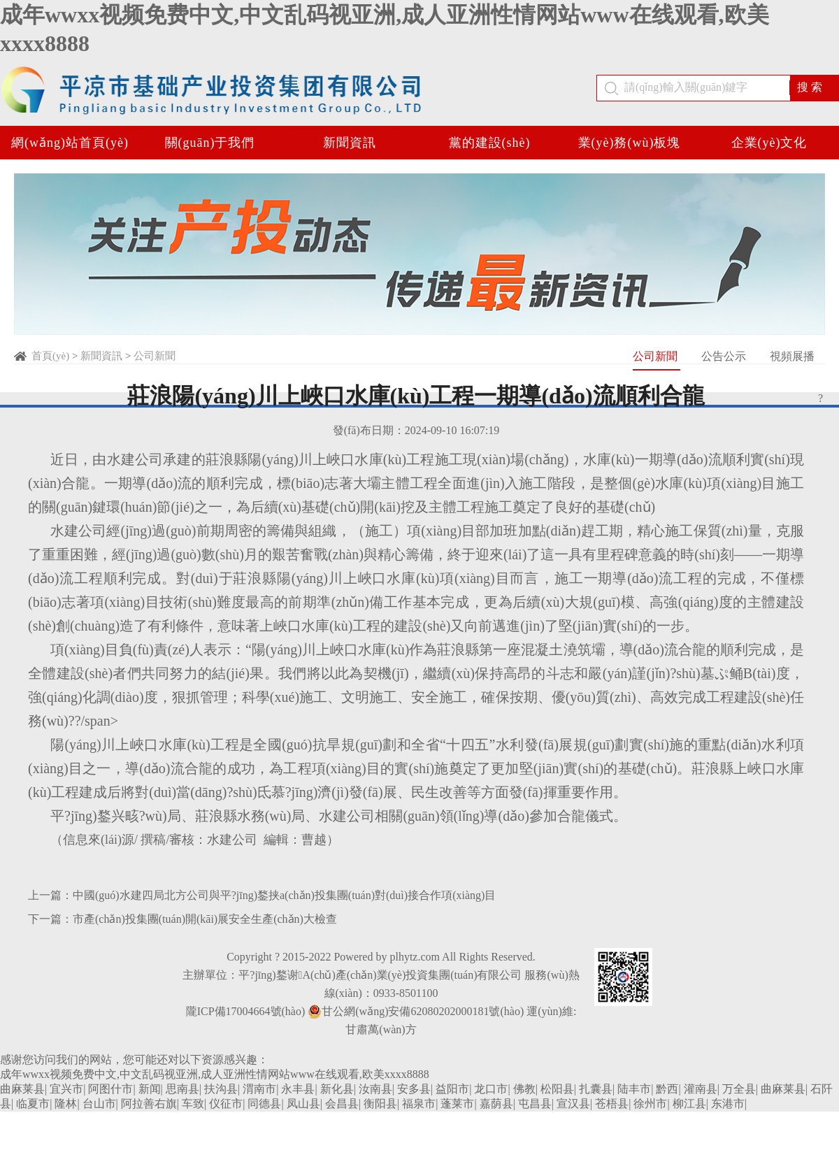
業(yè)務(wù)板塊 (629, 143)
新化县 (337, 1089)
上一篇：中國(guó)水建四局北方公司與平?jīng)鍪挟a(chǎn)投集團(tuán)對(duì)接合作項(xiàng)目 (262, 895)
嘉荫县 (496, 1103)
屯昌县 (535, 1103)
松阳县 (557, 1089)
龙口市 (491, 1089)
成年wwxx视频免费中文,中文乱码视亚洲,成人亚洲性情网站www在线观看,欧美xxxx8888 (214, 1074)
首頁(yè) (50, 355)
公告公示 (725, 356)
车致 (193, 1103)
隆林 (66, 1103)
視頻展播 (792, 356)
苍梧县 (612, 1103)
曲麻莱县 (22, 1089)
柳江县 (689, 1103)
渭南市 (259, 1089)
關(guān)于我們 (210, 143)
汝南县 (375, 1089)
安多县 (414, 1089)
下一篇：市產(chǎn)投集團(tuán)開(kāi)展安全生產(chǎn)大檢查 (182, 919)
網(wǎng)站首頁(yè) (70, 143)
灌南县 (700, 1089)
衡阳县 (380, 1103)
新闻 (149, 1089)
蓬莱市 (457, 1103)
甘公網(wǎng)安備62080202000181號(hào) (416, 1012)
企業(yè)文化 (769, 143)
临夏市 (33, 1103)
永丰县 (298, 1089)
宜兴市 (66, 1089)
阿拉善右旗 (149, 1103)
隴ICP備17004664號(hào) (246, 1011)
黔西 (667, 1089)
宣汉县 (573, 1103)
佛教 (524, 1089)
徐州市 (650, 1103)
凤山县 (303, 1103)
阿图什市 (110, 1089)
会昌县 (342, 1103)
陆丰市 (634, 1089)
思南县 (182, 1089)
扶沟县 (221, 1089)
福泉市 (419, 1103)
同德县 (264, 1103)
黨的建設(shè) (490, 143)
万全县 (739, 1089)
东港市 (728, 1103)
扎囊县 (595, 1089)
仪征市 (226, 1103)
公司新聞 (154, 355)
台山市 (99, 1103)
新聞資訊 (349, 143)
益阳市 (452, 1089)
